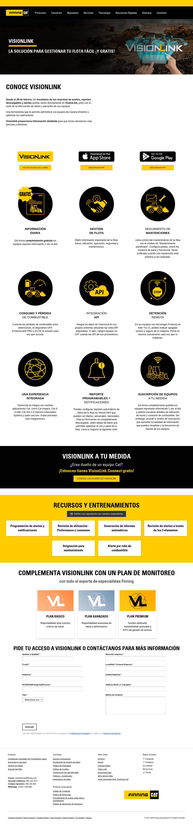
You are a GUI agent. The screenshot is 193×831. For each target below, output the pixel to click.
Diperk (100, 762)
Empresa (146, 12)
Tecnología (104, 12)
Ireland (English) (68, 818)
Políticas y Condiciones (62, 776)
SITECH (101, 759)
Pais (24, 695)
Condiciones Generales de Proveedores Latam (27, 759)
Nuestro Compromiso (62, 759)
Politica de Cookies (61, 769)
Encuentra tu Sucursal (17, 762)
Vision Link (102, 769)
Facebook (149, 759)
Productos (40, 12)
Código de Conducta (61, 791)
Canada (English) (43, 818)
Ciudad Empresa (114, 675)
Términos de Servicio (112, 733)
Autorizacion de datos (62, 779)
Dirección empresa (115, 654)
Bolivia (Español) (29, 818)
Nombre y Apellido (31, 654)
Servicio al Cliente (15, 766)
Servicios (88, 12)
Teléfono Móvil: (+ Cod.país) (119, 685)
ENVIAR (29, 727)
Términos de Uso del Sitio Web (66, 772)
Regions (190, 12)
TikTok (148, 772)
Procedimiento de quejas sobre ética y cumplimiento (69, 799)
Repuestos (72, 12)
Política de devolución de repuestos (67, 804)
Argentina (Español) (15, 818)
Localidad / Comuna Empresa (119, 664)
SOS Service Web (105, 776)
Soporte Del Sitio (15, 769)
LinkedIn (149, 766)
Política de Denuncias (62, 795)
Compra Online (104, 766)
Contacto (161, 12)
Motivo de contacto (114, 695)
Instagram (149, 762)
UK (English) (79, 818)
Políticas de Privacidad (79, 733)
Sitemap (89, 818)
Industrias (56, 12)
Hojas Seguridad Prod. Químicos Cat (113, 779)
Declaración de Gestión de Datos (66, 762)
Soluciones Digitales (126, 12)
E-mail (25, 664)
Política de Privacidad (62, 766)
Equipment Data (104, 772)
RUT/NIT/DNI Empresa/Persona (36, 685)
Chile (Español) (55, 818)
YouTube (149, 769)
